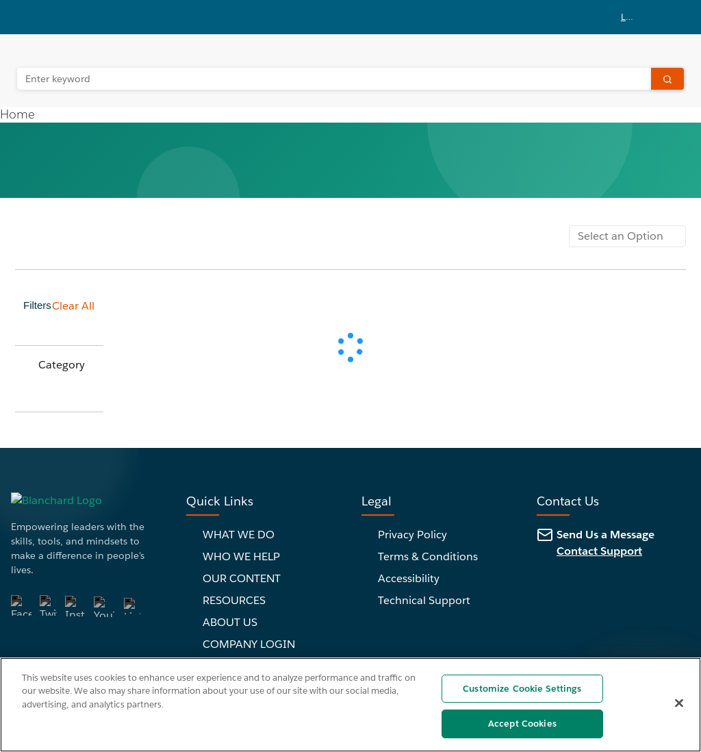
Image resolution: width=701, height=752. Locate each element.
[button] (638, 17)
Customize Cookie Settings (522, 688)
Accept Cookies (522, 723)
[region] (350, 704)
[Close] (679, 703)
